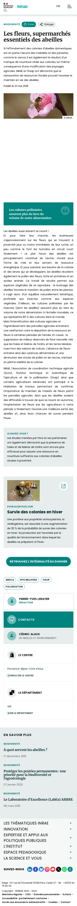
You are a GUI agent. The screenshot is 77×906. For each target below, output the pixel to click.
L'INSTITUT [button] (13, 846)
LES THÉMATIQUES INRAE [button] (26, 823)
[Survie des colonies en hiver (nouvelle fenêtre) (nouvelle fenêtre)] (38, 512)
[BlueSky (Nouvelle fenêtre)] (41, 869)
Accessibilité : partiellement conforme (24, 898)
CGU (28, 894)
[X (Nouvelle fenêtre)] (58, 869)
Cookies (53, 902)
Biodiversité (12, 24)
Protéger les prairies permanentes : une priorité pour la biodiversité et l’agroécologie (35, 774)
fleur (46, 579)
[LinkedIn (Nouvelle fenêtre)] (29, 869)
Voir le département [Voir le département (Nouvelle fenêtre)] (21, 713)
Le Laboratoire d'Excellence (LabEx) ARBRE (38, 799)
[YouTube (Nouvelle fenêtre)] (52, 869)
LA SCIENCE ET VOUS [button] (23, 858)
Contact (66, 902)
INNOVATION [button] (16, 829)
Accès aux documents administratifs (23, 902)
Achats (67, 894)
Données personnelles (47, 894)
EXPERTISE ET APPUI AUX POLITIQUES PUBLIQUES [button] (26, 837)
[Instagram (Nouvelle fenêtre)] (47, 869)
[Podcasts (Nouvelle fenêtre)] (70, 869)
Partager (47, 24)
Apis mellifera (28, 579)
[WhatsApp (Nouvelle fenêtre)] (64, 869)
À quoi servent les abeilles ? (25, 750)
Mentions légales (12, 894)
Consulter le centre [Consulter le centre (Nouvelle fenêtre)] (21, 675)
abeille (10, 579)
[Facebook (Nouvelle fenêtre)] (35, 869)
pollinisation (14, 586)
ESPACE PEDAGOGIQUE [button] (25, 852)
